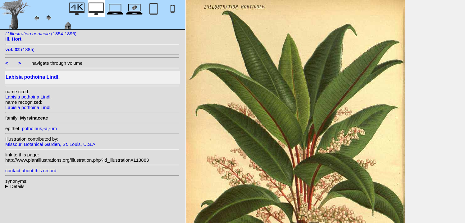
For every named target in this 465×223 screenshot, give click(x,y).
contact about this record (30, 170)
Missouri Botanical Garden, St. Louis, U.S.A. (51, 144)
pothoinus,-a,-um (39, 128)
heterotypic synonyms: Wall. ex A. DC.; (92, 186)
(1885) (19, 49)
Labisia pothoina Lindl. (28, 96)
